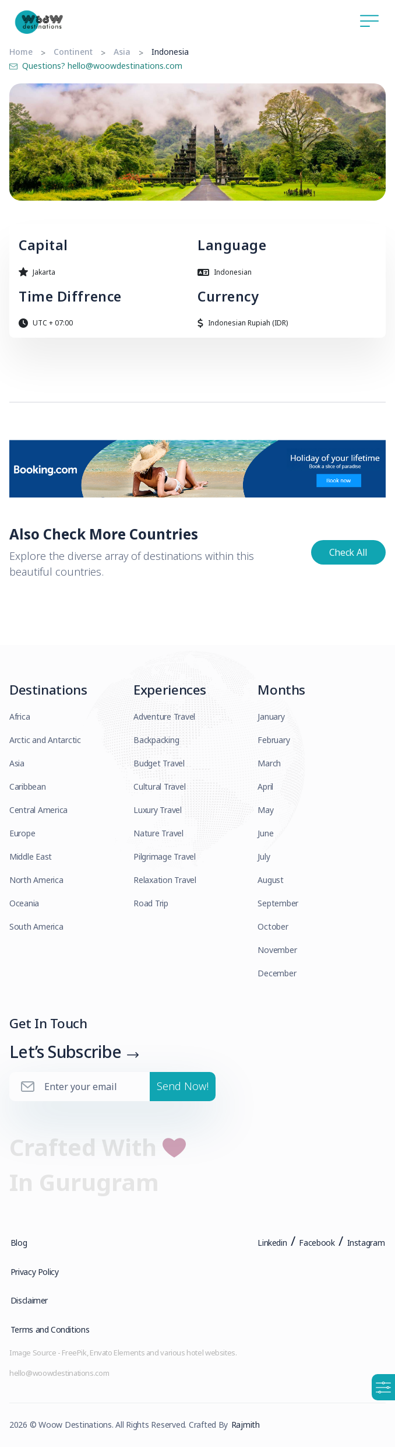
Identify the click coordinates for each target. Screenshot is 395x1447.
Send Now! (183, 1087)
